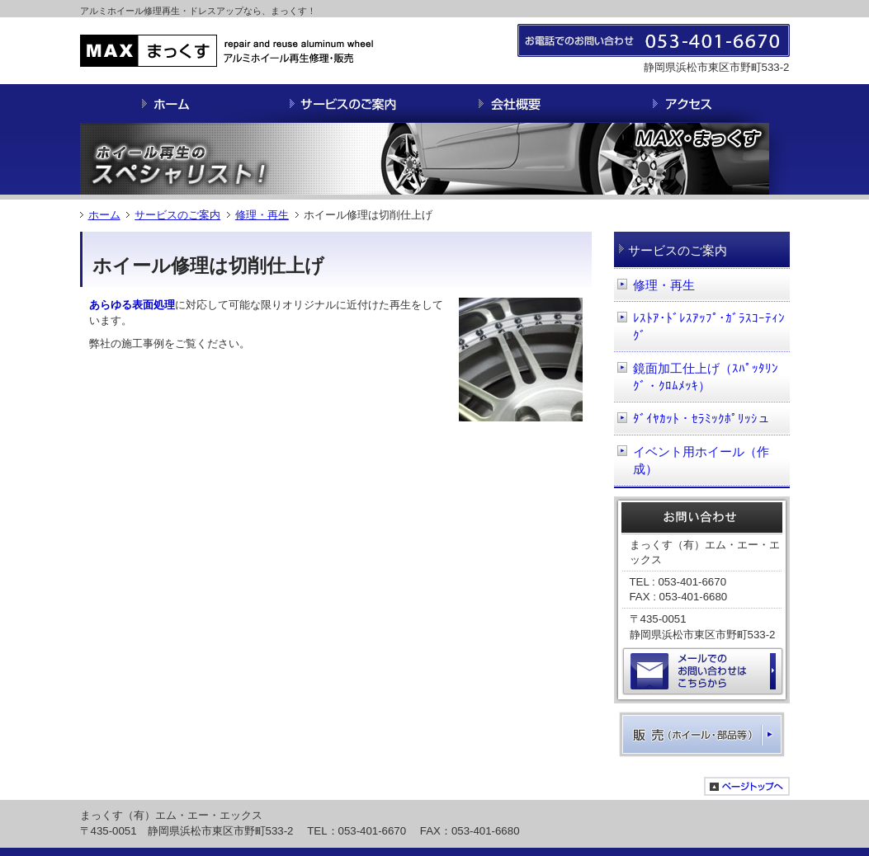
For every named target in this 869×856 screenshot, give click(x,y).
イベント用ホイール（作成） (701, 460)
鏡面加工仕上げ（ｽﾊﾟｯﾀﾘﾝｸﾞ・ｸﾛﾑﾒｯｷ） (705, 377)
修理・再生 (262, 215)
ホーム (104, 215)
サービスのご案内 (177, 215)
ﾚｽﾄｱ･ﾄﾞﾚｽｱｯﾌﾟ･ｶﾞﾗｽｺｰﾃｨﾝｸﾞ (709, 327)
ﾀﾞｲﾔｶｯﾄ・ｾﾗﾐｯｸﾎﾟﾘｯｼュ (701, 419)
